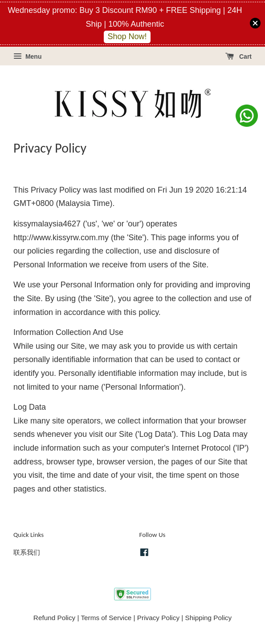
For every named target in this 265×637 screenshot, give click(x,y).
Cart (238, 56)
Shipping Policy (208, 617)
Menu (27, 56)
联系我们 (26, 552)
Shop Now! (127, 36)
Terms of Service (106, 617)
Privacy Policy (158, 617)
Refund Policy (54, 617)
